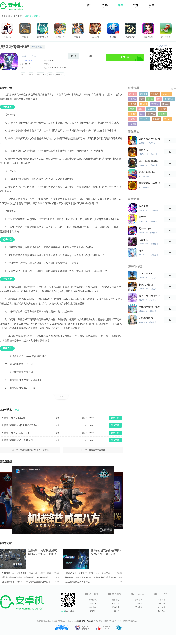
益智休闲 (93, 603)
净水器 (150, 99)
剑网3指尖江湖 (42, 37)
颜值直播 (143, 94)
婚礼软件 (143, 104)
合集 (151, 5)
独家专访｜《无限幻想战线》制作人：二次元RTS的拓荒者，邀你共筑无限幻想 (43, 552)
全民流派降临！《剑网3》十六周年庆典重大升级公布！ (27, 582)
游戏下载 (115, 418)
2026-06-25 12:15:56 (57, 68)
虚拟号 (141, 109)
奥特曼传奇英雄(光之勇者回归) (17, 440)
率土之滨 (7, 37)
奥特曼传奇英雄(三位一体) (15, 432)
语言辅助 (151, 114)
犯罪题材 (132, 94)
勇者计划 (24, 37)
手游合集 (138, 607)
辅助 (34, 55)
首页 (89, 5)
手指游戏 (60, 74)
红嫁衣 (131, 109)
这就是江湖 (148, 37)
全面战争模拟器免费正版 (150, 307)
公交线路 (156, 119)
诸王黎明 (143, 239)
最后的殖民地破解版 (149, 161)
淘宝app (167, 119)
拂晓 (141, 250)
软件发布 (161, 611)
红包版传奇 (166, 94)
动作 (23, 74)
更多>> (173, 89)
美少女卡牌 (144, 119)
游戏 (120, 5)
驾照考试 (154, 104)
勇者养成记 (77, 37)
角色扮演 (17, 16)
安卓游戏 (138, 600)
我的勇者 (143, 206)
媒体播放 (115, 600)
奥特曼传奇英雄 (32, 16)
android (52, 61)
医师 (142, 99)
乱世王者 (95, 37)
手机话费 (132, 124)
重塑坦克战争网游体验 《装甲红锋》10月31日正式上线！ (26, 577)
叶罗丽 (142, 217)
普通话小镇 (60, 37)
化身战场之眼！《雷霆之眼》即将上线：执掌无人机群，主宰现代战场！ (27, 573)
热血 (50, 74)
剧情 (31, 74)
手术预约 (132, 114)
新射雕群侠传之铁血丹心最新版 (34, 450)
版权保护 (161, 603)
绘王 (142, 114)
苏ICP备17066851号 (87, 621)
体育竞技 (93, 611)
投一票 (73, 56)
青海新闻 (162, 114)
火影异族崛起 (146, 318)
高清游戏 (40, 74)
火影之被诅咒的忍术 (149, 139)
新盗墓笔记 (130, 37)
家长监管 (161, 607)
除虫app (165, 104)
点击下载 (125, 57)
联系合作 (161, 600)
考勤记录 (132, 104)
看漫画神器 (169, 99)
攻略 (105, 5)
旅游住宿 (115, 607)
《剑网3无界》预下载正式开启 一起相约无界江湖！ (88, 573)
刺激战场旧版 (146, 284)
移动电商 (151, 109)
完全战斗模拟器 (147, 172)
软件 (135, 5)
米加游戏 (162, 109)
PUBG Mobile (146, 273)
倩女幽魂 (112, 37)
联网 (159, 99)
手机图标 (154, 94)
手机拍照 (132, 119)
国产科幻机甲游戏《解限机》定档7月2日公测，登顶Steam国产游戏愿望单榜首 (106, 552)
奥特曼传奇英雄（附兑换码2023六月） (21, 425)
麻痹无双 (143, 150)
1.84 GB (28, 68)
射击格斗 (93, 607)
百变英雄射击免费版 (149, 183)
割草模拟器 (165, 37)
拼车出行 (115, 611)
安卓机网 (5, 16)
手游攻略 (138, 603)
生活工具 (115, 603)
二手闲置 (132, 99)
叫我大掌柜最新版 (97, 450)
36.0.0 (27, 64)
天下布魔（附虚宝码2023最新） (149, 296)
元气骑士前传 (146, 228)
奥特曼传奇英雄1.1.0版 (13, 418)
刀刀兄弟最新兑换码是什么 (77, 582)
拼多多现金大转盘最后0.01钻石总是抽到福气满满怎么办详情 (90, 577)
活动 (24, 55)
